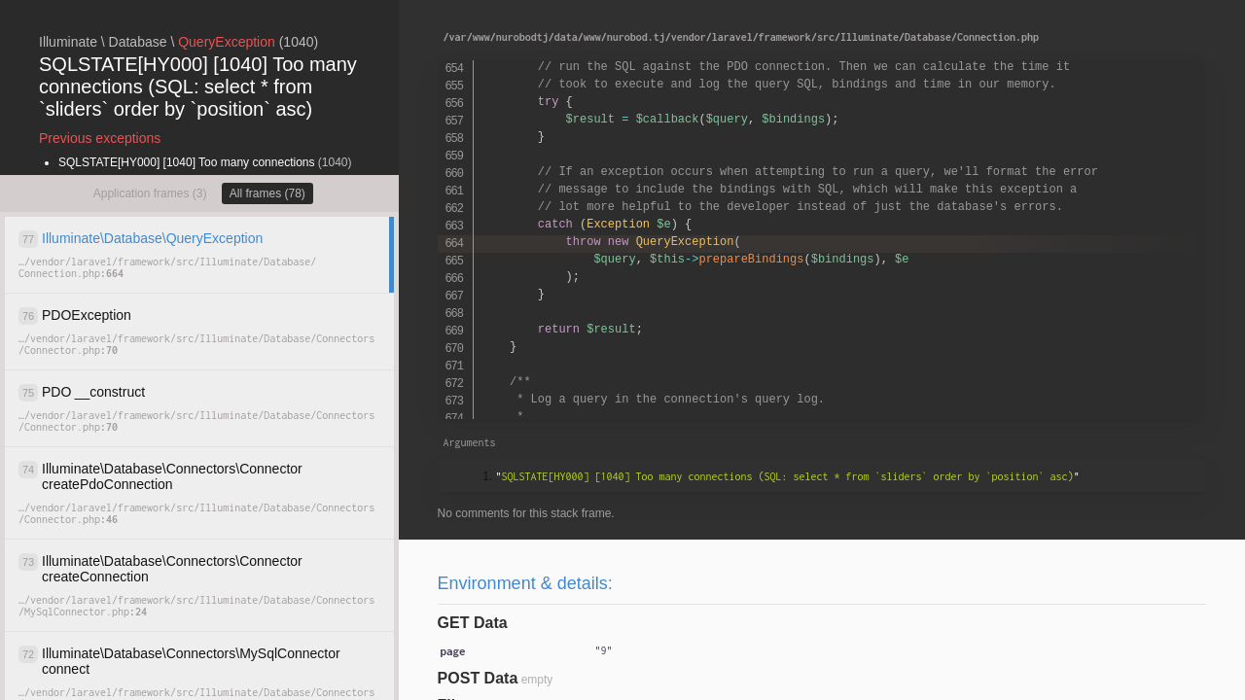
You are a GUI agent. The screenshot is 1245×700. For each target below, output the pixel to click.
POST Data (478, 678)
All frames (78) (267, 193)
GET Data (473, 622)
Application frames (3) (150, 193)
